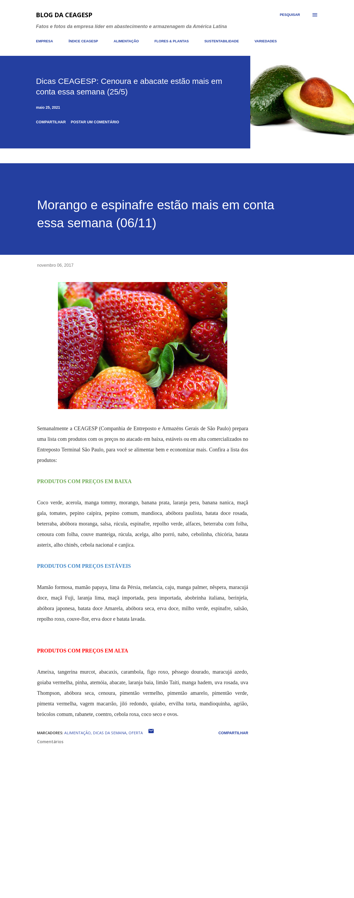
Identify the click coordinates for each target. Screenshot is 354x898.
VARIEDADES (266, 41)
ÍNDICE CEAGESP (83, 41)
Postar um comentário (95, 122)
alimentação (77, 732)
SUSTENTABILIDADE (221, 41)
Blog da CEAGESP (64, 14)
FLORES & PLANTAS (172, 41)
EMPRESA (44, 41)
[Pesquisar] (290, 15)
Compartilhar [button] (51, 122)
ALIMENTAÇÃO (126, 41)
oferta (136, 732)
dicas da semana (109, 732)
